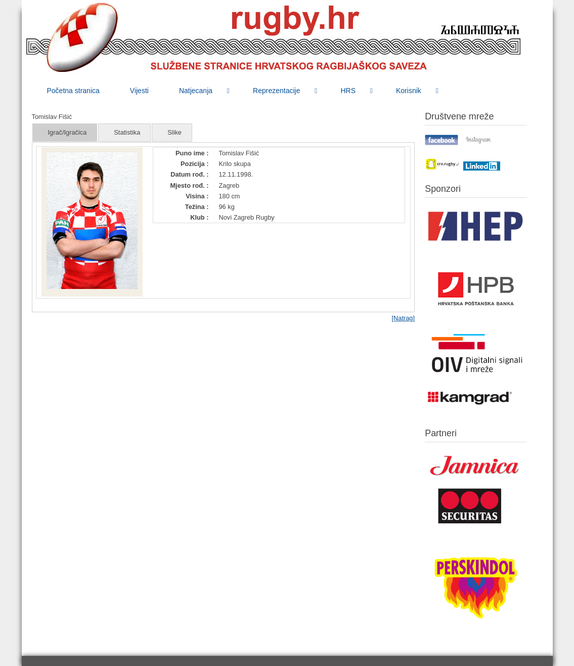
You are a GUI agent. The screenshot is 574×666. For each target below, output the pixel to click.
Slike (174, 132)
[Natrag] (403, 318)
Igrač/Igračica (67, 132)
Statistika (127, 132)
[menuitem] (73, 90)
